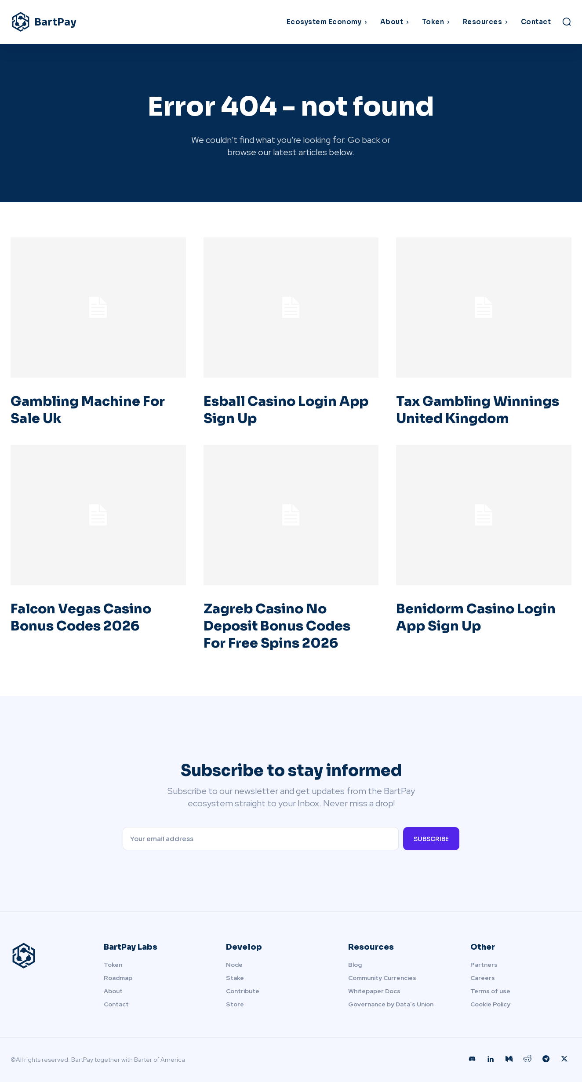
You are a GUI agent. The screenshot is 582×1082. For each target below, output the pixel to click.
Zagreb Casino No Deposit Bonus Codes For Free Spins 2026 (277, 626)
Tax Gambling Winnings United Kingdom (477, 410)
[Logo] (81, 22)
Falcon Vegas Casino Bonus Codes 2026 (81, 617)
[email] (261, 838)
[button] (566, 21)
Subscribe (431, 839)
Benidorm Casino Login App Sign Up (476, 617)
